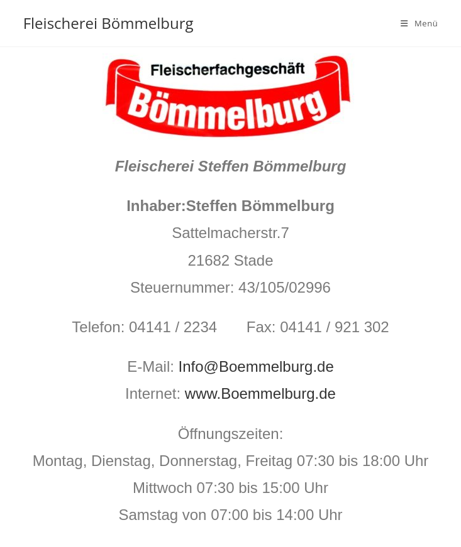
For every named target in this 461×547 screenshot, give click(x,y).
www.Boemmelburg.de (260, 393)
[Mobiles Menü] (419, 23)
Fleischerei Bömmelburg (108, 23)
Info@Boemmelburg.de (256, 366)
